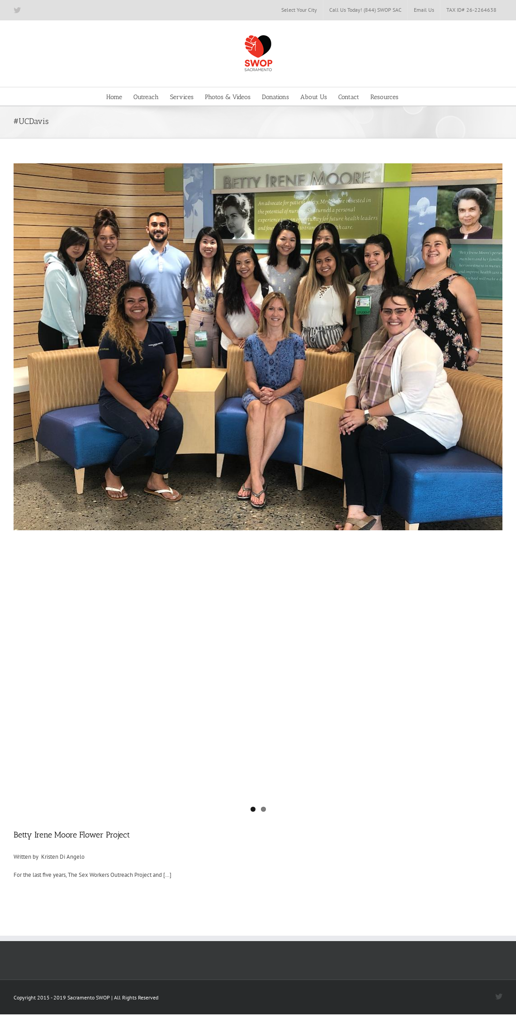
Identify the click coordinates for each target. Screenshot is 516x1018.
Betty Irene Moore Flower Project (72, 835)
